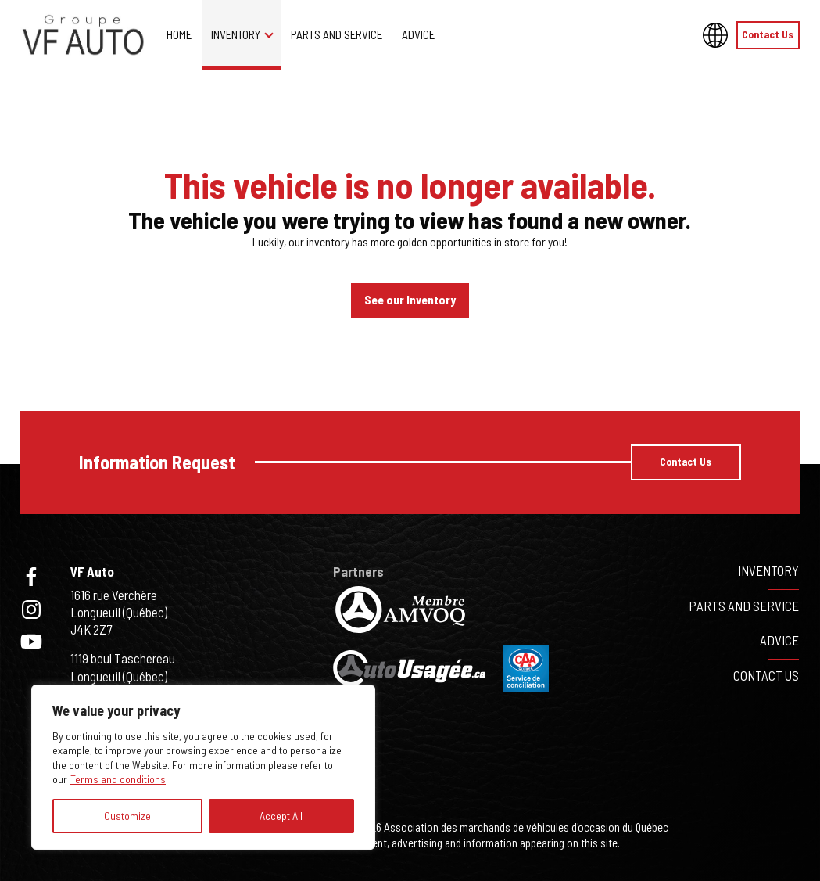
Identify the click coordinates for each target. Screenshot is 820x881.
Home (179, 34)
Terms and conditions (118, 779)
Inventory (235, 34)
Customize (127, 815)
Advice (418, 34)
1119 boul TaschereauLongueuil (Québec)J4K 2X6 (122, 675)
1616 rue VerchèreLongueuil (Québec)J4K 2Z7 (118, 612)
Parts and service (336, 34)
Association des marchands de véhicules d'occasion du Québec (526, 827)
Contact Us (767, 34)
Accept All (281, 815)
